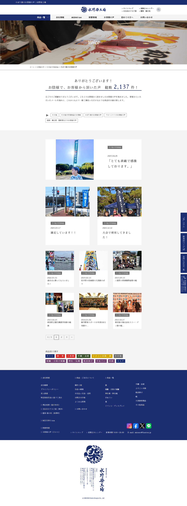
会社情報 (60, 17)
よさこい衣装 (141, 390)
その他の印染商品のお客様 (72, 115)
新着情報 (93, 17)
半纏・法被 (140, 386)
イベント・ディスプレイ (115, 407)
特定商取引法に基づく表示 (51, 399)
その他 (54, 115)
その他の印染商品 (54, 67)
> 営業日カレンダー (146, 8)
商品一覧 (41, 17)
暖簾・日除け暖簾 (112, 391)
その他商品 (140, 406)
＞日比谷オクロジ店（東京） (52, 411)
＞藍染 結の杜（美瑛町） (51, 415)
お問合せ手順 (80, 399)
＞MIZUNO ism (48, 422)
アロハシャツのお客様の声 (119, 115)
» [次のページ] (71, 339)
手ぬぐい (108, 399)
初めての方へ (127, 17)
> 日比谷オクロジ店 (129, 11)
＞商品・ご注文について (84, 379)
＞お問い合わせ (81, 411)
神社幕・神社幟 (111, 395)
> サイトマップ (127, 8)
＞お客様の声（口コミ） (50, 434)
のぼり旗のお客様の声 (96, 115)
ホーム (32, 67)
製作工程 (78, 387)
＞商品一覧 (109, 379)
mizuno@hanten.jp (143, 434)
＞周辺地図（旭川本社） (50, 406)
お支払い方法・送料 (83, 395)
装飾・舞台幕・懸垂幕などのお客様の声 (63, 120)
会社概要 (44, 387)
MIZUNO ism (76, 17)
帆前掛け (139, 394)
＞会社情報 (45, 379)
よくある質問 (80, 403)
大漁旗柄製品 (141, 402)
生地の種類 (79, 391)
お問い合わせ (146, 17)
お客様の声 (109, 17)
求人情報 (44, 395)
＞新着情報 (45, 429)
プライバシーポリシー (50, 391)
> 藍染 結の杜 (145, 11)
